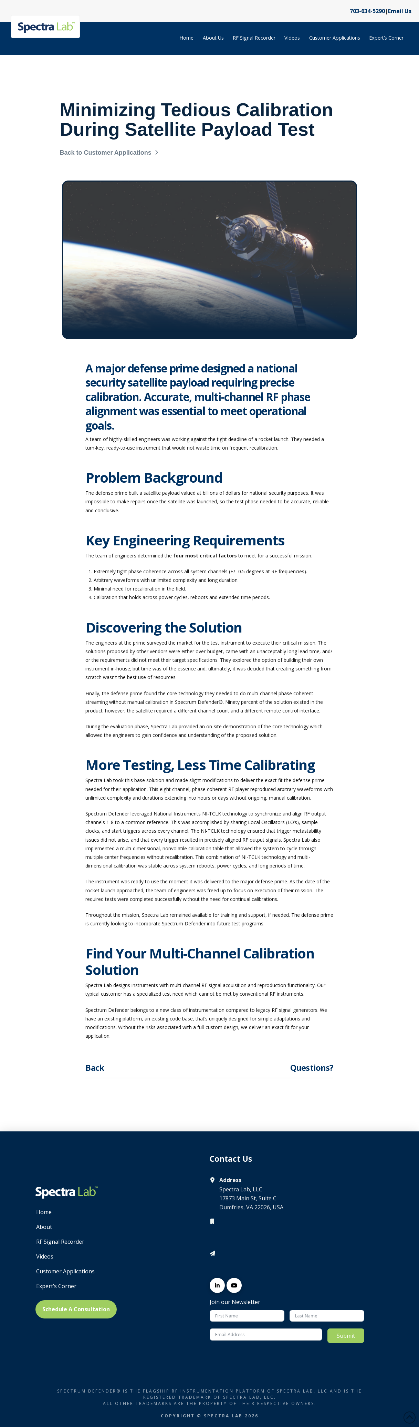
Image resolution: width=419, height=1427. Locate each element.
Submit (346, 1335)
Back (94, 1067)
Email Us (399, 11)
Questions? (312, 1067)
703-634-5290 (367, 11)
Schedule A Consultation (76, 1309)
